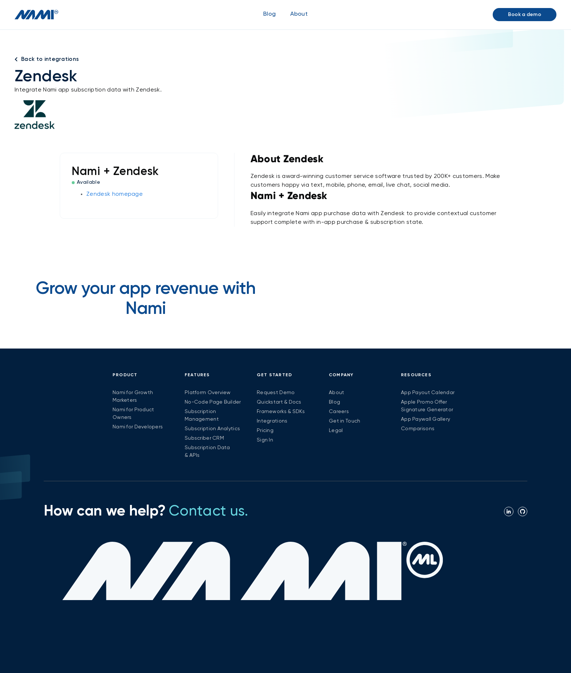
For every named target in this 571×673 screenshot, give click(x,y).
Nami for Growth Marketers (133, 396)
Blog (269, 14)
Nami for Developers (138, 426)
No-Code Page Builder (213, 402)
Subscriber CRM (204, 438)
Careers (339, 411)
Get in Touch (344, 421)
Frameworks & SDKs (281, 411)
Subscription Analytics (212, 428)
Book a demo (524, 14)
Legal (336, 430)
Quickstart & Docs (279, 402)
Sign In (265, 440)
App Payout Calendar (427, 392)
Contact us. (208, 511)
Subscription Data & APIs (207, 451)
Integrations (272, 421)
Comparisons (417, 428)
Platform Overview (208, 392)
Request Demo (276, 392)
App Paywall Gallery (425, 419)
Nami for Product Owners (133, 413)
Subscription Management (202, 415)
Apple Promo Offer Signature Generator (427, 406)
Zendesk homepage (114, 194)
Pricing (265, 430)
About (336, 392)
